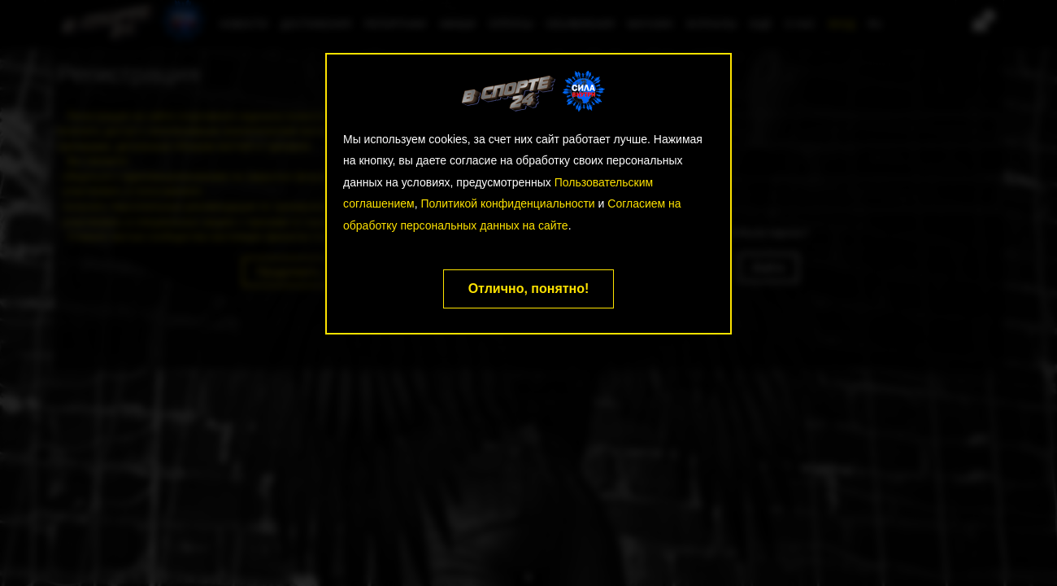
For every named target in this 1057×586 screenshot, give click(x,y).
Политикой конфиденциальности (507, 203)
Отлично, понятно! (528, 288)
